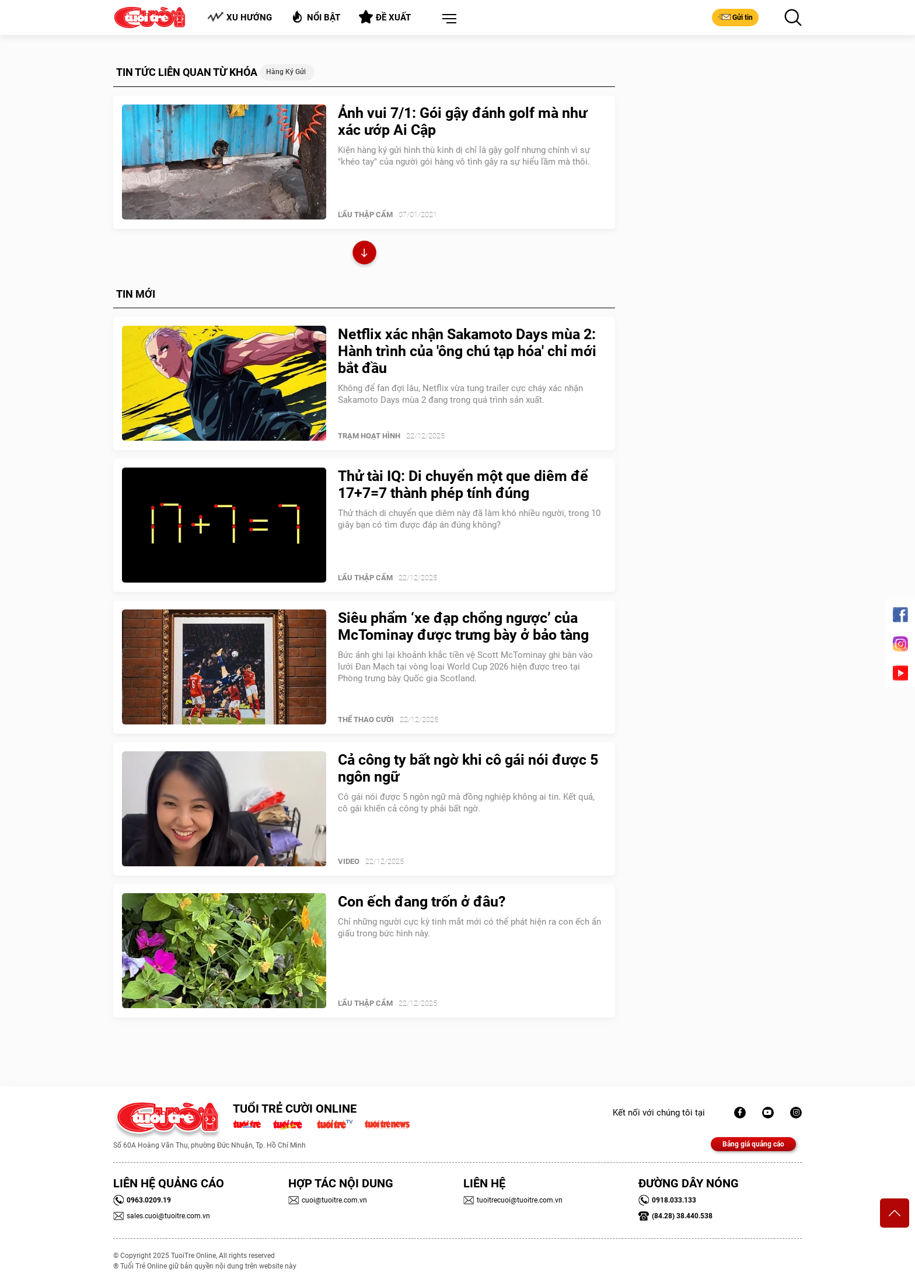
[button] (447, 19)
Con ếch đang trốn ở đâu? (421, 901)
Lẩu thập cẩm (365, 214)
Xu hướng (239, 17)
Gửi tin (735, 17)
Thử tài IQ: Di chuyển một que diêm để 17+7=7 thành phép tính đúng (463, 484)
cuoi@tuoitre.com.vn (327, 1200)
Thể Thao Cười (366, 719)
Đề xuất (385, 17)
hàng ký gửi (286, 72)
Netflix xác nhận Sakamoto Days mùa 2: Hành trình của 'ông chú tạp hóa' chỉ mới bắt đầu (467, 351)
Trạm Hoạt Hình (369, 435)
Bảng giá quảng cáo (753, 1144)
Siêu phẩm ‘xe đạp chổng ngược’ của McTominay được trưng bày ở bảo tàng (463, 626)
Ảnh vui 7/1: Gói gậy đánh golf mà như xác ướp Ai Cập (462, 121)
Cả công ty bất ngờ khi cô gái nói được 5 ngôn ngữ (468, 768)
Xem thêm (364, 254)
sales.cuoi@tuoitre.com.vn (161, 1216)
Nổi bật (315, 16)
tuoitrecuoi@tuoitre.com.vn (513, 1200)
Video (348, 861)
